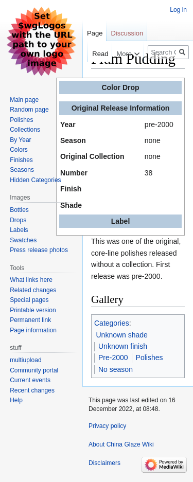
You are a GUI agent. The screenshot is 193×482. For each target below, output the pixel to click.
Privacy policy (107, 426)
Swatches (23, 240)
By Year (20, 140)
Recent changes (32, 390)
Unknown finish (122, 346)
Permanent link (30, 320)
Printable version (33, 310)
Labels (19, 230)
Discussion (127, 33)
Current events (30, 380)
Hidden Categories (35, 180)
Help (16, 400)
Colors (19, 149)
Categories (111, 323)
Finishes (21, 160)
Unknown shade (122, 335)
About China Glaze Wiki (121, 444)
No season (115, 369)
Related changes (33, 290)
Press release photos (39, 250)
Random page (29, 109)
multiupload (25, 360)
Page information (33, 330)
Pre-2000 (113, 357)
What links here (31, 279)
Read (95, 54)
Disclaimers (104, 463)
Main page (24, 99)
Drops (18, 220)
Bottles (19, 209)
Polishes (149, 357)
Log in (178, 9)
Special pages (29, 300)
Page (94, 33)
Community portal (34, 370)
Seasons (22, 169)
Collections (25, 129)
